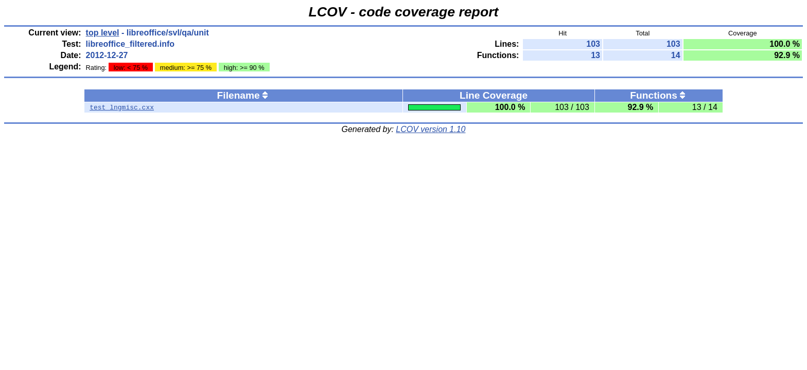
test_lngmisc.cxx (122, 107)
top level (102, 32)
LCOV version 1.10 (430, 129)
